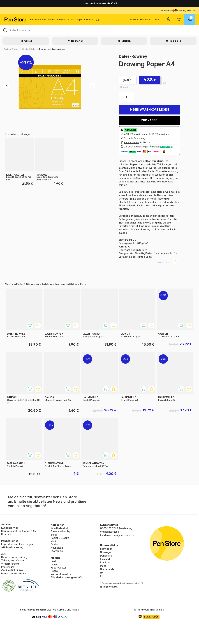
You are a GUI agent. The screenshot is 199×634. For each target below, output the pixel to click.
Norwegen (106, 552)
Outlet (157, 19)
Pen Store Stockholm (13, 573)
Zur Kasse (149, 120)
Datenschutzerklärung (14, 557)
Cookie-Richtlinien (12, 570)
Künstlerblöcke (29, 49)
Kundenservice (166, 10)
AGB (3, 553)
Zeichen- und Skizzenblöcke (52, 49)
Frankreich (106, 562)
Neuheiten (145, 19)
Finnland (105, 559)
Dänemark (106, 555)
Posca (54, 570)
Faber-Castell (59, 567)
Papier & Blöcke (85, 19)
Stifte (71, 19)
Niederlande (107, 569)
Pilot (53, 561)
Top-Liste (175, 40)
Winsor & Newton (61, 574)
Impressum (7, 567)
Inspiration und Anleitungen (17, 544)
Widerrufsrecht (10, 563)
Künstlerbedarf (38, 19)
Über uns (6, 534)
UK (101, 572)
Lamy (54, 564)
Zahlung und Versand (13, 560)
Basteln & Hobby (57, 19)
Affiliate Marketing (12, 547)
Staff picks (57, 550)
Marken (134, 19)
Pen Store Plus (9, 540)
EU (101, 576)
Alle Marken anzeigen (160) (66, 577)
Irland (103, 565)
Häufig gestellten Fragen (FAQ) (19, 531)
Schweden (106, 548)
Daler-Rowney (133, 56)
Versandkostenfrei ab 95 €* (99, 3)
